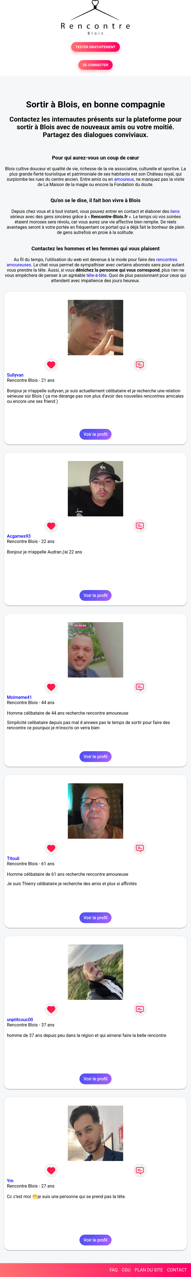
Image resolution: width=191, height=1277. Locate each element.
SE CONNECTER (95, 65)
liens (175, 211)
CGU (126, 1270)
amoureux (124, 179)
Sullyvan (15, 375)
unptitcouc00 (20, 1019)
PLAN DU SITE (149, 1270)
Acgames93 (19, 536)
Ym (10, 1180)
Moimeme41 (19, 697)
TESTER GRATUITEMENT (96, 47)
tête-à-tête (96, 275)
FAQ (114, 1270)
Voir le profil (95, 434)
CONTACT (177, 1270)
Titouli (13, 858)
